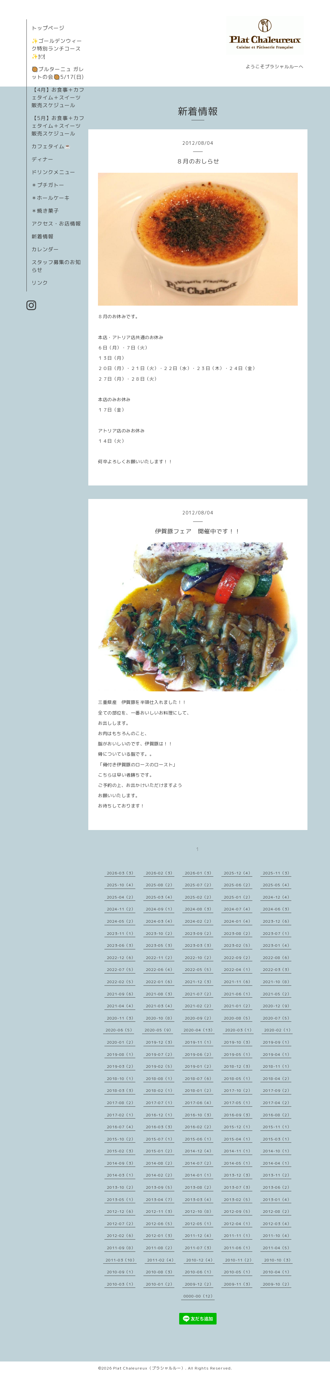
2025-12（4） (238, 873)
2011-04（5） (277, 1247)
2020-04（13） (199, 1030)
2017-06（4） (199, 1102)
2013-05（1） (121, 1199)
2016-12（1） (160, 1115)
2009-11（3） (238, 1284)
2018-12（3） (238, 1066)
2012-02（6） (121, 1235)
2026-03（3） (121, 873)
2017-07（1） (160, 1102)
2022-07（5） (121, 969)
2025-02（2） (199, 897)
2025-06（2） (238, 885)
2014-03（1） (121, 1175)
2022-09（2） (238, 957)
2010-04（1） (277, 1272)
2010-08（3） (160, 1272)
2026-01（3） (199, 873)
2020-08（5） (238, 1018)
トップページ (48, 28)
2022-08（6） (277, 957)
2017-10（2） (238, 1090)
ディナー (42, 159)
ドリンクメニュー (53, 172)
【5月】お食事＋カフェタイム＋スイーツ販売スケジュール (58, 126)
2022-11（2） (160, 957)
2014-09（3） (121, 1163)
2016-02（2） (199, 1127)
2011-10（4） (277, 1235)
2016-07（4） (121, 1127)
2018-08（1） (160, 1078)
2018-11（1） (277, 1066)
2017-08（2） (121, 1102)
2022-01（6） (160, 981)
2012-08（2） (277, 1211)
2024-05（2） (121, 921)
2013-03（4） (199, 1199)
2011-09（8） (121, 1247)
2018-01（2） (199, 1090)
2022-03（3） (277, 969)
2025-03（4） (160, 897)
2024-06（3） (277, 909)
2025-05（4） (277, 885)
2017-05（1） (238, 1102)
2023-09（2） (199, 933)
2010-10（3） (278, 1260)
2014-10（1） (277, 1151)
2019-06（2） (199, 1054)
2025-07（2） (199, 885)
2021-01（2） (238, 1006)
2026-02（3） (160, 873)
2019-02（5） (160, 1066)
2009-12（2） (199, 1284)
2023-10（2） (160, 933)
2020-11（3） (121, 1018)
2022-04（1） (238, 969)
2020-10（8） (160, 1018)
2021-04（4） (121, 1006)
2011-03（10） (121, 1260)
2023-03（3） (199, 945)
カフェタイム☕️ (51, 146)
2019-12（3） (160, 1042)
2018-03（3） (121, 1090)
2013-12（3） (238, 1175)
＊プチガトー (48, 185)
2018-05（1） (238, 1078)
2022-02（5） (121, 981)
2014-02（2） (160, 1175)
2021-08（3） (160, 994)
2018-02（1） (160, 1090)
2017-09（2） (277, 1090)
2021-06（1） (238, 994)
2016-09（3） (238, 1115)
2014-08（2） (160, 1163)
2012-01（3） (160, 1235)
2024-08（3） (199, 909)
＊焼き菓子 (45, 210)
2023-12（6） (277, 921)
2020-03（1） (239, 1030)
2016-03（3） (160, 1127)
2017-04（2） (277, 1102)
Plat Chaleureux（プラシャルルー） (149, 1368)
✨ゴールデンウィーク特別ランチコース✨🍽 (57, 48)
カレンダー (45, 249)
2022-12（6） (121, 957)
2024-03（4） (160, 921)
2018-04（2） (277, 1078)
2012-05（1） (199, 1223)
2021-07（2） (199, 994)
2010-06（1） (199, 1272)
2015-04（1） (238, 1139)
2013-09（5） (160, 1187)
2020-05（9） (159, 1030)
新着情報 (42, 236)
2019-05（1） (238, 1054)
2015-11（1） (277, 1127)
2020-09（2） (199, 1018)
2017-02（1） (121, 1115)
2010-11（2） (239, 1260)
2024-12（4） (277, 897)
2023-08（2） (238, 933)
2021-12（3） (199, 981)
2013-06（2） (277, 1187)
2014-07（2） (199, 1163)
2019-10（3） (238, 1042)
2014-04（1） (277, 1163)
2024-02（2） (199, 921)
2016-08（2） (277, 1115)
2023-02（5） (238, 945)
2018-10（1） (121, 1078)
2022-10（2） (199, 957)
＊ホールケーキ (51, 197)
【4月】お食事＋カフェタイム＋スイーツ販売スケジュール (58, 97)
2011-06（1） (238, 1247)
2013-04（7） (160, 1199)
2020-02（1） (278, 1030)
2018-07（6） (199, 1078)
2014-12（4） (199, 1151)
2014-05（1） (238, 1163)
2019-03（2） (121, 1066)
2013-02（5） (238, 1199)
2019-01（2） (199, 1066)
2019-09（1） (277, 1042)
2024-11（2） (121, 909)
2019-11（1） (199, 1042)
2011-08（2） (160, 1247)
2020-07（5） (277, 1018)
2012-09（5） (238, 1211)
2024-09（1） (160, 909)
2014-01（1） (199, 1175)
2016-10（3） (199, 1115)
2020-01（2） (121, 1042)
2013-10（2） (121, 1187)
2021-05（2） (277, 994)
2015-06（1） (199, 1139)
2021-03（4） (160, 1006)
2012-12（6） (121, 1211)
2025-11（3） (277, 873)
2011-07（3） (199, 1247)
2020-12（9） (277, 1006)
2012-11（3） (160, 1211)
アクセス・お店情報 (56, 223)
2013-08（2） (199, 1187)
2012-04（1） (238, 1223)
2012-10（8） (199, 1211)
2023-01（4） (277, 945)
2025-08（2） (160, 885)
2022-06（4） (160, 969)
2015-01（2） (160, 1151)
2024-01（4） (238, 921)
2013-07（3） (238, 1187)
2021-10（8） (277, 981)
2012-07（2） (121, 1223)
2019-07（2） (160, 1054)
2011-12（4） (199, 1235)
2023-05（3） (160, 945)
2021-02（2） (199, 1006)
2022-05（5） (199, 969)
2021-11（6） (238, 981)
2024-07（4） (238, 909)
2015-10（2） (121, 1139)
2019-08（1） (121, 1054)
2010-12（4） (200, 1260)
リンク (40, 282)
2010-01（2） (160, 1284)
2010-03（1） (121, 1284)
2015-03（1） (277, 1139)
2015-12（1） (238, 1127)
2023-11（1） (121, 933)
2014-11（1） (238, 1151)
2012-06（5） (160, 1223)
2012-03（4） (277, 1223)
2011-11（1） (238, 1235)
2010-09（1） (121, 1272)
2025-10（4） (121, 885)
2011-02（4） (161, 1260)
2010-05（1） (238, 1272)
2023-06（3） (121, 945)
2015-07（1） (160, 1139)
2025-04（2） (121, 897)
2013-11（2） (277, 1175)
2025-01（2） (238, 897)
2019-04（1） (277, 1054)
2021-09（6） (121, 994)
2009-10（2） (277, 1284)
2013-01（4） (277, 1199)
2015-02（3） (121, 1151)
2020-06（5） (120, 1030)
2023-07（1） (277, 933)
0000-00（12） (199, 1296)
